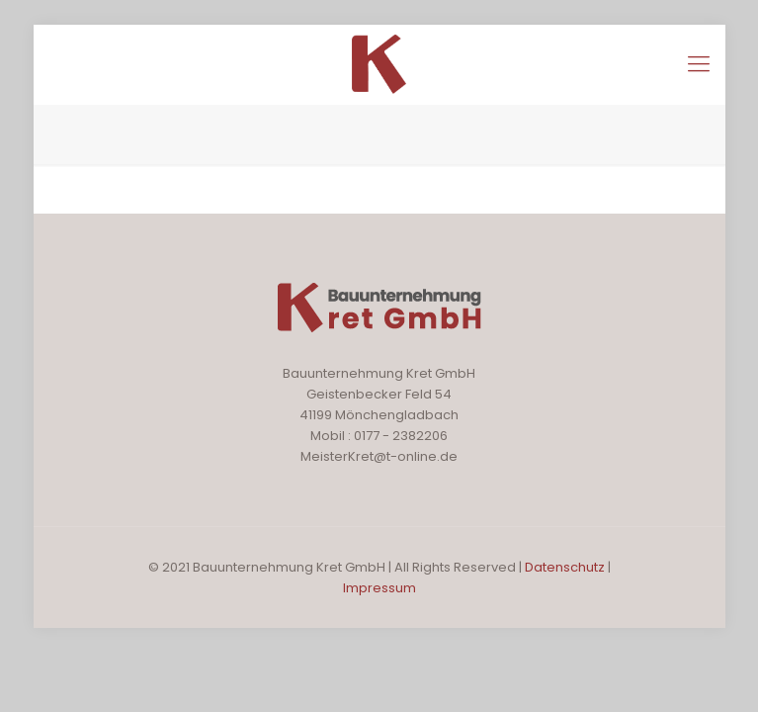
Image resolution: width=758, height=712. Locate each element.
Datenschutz (566, 567)
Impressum (379, 587)
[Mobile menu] (699, 64)
